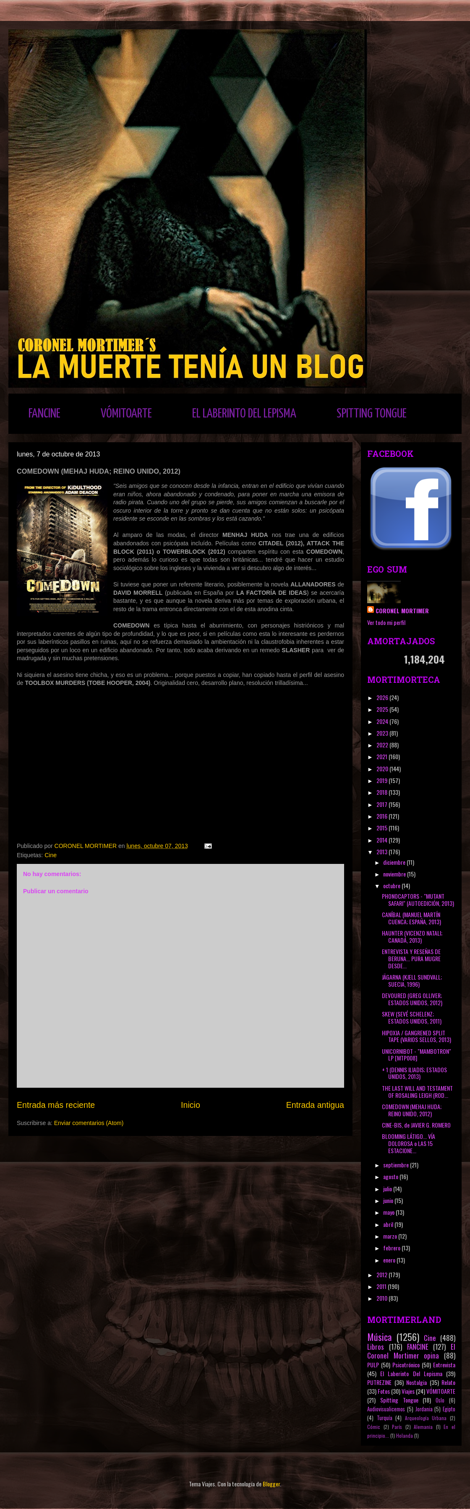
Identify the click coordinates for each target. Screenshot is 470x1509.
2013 (382, 851)
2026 (382, 697)
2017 (382, 804)
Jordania (424, 1409)
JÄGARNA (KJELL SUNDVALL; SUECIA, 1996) (412, 980)
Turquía (384, 1418)
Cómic (373, 1426)
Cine (50, 855)
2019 (382, 780)
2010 (382, 1298)
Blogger (271, 1483)
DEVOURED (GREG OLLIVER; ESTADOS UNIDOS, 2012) (412, 999)
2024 (382, 721)
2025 (382, 709)
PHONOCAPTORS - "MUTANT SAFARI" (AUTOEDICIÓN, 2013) (418, 899)
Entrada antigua (315, 1105)
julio (388, 1188)
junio (388, 1200)
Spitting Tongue (399, 1399)
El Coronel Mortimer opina (411, 1351)
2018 (382, 792)
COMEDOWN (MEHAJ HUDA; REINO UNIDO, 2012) (411, 1110)
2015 (382, 827)
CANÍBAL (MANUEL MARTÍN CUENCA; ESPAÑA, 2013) (411, 918)
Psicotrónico (406, 1364)
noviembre (395, 873)
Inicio (190, 1105)
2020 (382, 768)
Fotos (384, 1391)
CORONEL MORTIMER (402, 610)
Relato (448, 1382)
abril (388, 1224)
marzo (390, 1236)
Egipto (449, 1409)
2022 (382, 744)
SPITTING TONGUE (372, 413)
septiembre (396, 1164)
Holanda (404, 1435)
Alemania (423, 1426)
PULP (373, 1364)
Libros (375, 1346)
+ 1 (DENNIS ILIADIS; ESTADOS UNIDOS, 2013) (414, 1073)
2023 (382, 733)
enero (390, 1259)
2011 (382, 1286)
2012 (382, 1274)
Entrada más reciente (56, 1105)
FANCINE (44, 413)
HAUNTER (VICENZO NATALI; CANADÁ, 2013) (412, 936)
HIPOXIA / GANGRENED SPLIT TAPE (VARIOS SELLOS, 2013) (416, 1036)
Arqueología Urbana (426, 1418)
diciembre (395, 862)
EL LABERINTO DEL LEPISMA (244, 413)
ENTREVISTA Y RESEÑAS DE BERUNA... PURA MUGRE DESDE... (411, 958)
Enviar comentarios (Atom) (89, 1123)
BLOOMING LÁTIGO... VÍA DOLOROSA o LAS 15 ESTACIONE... (408, 1143)
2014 (382, 839)
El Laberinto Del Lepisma (411, 1373)
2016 (382, 816)
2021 (382, 756)
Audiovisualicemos (386, 1409)
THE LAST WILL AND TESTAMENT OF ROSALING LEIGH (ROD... (417, 1091)
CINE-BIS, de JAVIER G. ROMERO (416, 1124)
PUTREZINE (379, 1382)
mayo (389, 1212)
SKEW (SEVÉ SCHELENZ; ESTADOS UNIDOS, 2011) (411, 1017)
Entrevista (444, 1364)
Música (379, 1336)
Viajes (408, 1391)
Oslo (440, 1400)
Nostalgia (416, 1382)
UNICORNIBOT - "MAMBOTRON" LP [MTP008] (416, 1055)
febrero (392, 1247)
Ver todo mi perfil (386, 622)
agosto (391, 1176)
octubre (392, 885)
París (397, 1426)
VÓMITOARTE (126, 413)
